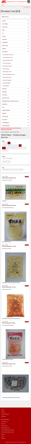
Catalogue (3, 416)
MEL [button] (14, 148)
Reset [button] (9, 161)
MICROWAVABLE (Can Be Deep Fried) (15, 101)
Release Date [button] (6, 169)
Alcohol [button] (16, 145)
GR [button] (6, 143)
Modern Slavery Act (5, 427)
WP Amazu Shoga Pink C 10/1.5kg (8, 287)
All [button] (9, 143)
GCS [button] (11, 148)
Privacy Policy (4, 425)
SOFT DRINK (15, 24)
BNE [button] (7, 148)
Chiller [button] (8, 145)
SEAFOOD (15, 88)
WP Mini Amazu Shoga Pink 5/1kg (8, 363)
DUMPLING (15, 104)
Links (2, 436)
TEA (15, 107)
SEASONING (15, 42)
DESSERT (15, 113)
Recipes (3, 434)
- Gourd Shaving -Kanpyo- (7, 66)
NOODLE (15, 48)
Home (2, 410)
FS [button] (3, 143)
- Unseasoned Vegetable (6, 80)
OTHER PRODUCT (15, 125)
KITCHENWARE (15, 122)
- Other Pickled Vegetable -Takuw (8, 74)
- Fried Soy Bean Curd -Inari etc (8, 54)
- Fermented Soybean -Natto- (7, 60)
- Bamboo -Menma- (5, 68)
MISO (15, 30)
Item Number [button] (20, 169)
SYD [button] (21, 148)
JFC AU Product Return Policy (7, 430)
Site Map (3, 438)
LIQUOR (15, 20)
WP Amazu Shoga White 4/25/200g (9, 205)
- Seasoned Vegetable (6, 83)
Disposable (15, 119)
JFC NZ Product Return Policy (7, 432)
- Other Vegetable (5, 85)
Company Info (4, 421)
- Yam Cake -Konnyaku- (6, 63)
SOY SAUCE (15, 27)
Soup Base (15, 39)
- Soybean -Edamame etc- (7, 77)
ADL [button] (4, 148)
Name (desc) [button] (13, 169)
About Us (3, 423)
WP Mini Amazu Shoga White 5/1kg (9, 177)
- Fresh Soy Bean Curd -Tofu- (7, 57)
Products (3, 412)
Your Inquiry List (26, 7)
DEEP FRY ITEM (15, 98)
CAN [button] (24, 148)
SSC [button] (4, 150)
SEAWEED (15, 91)
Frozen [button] (4, 145)
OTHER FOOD (15, 116)
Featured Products (5, 414)
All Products (5, 16)
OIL (15, 33)
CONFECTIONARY (15, 110)
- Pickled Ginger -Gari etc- (7, 71)
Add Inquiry (27, 176)
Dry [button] (12, 145)
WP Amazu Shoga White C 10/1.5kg (9, 246)
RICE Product (15, 45)
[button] (4, 162)
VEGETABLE (15, 51)
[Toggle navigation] (2, 4)
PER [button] (18, 148)
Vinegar (15, 36)
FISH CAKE (15, 95)
